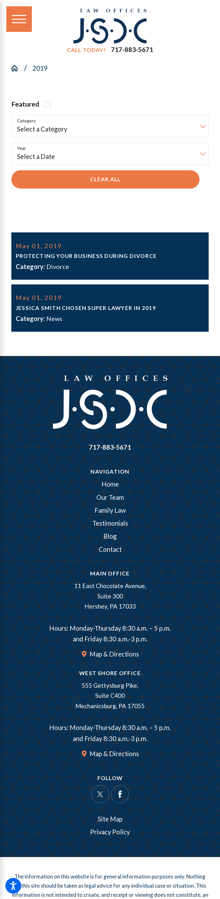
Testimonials (110, 524)
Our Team (110, 498)
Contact (110, 550)
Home (110, 485)
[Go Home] (17, 68)
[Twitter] (100, 795)
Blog (110, 537)
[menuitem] (110, 485)
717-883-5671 (132, 49)
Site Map (110, 820)
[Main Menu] (19, 19)
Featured (25, 104)
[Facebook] (120, 795)
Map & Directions (114, 655)
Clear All (105, 179)
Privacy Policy (110, 833)
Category (26, 120)
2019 (40, 68)
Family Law (110, 511)
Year (21, 148)
